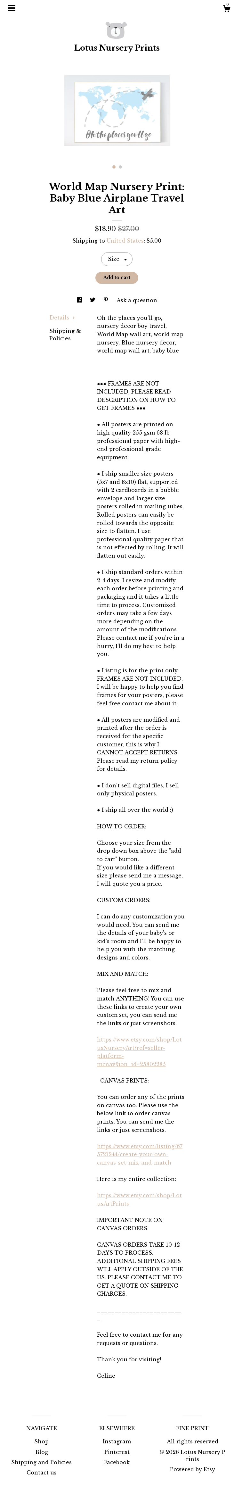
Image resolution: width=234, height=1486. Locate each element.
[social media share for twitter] (93, 300)
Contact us (42, 1472)
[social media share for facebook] (80, 300)
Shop (41, 1441)
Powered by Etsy (192, 1469)
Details (62, 317)
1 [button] (114, 167)
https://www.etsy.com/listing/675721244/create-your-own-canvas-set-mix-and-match (139, 1154)
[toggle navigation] (11, 8)
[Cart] (226, 9)
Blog (41, 1452)
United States (125, 240)
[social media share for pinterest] (106, 300)
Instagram (117, 1441)
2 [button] (120, 167)
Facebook (117, 1462)
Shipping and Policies (41, 1462)
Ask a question (137, 300)
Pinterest (117, 1452)
